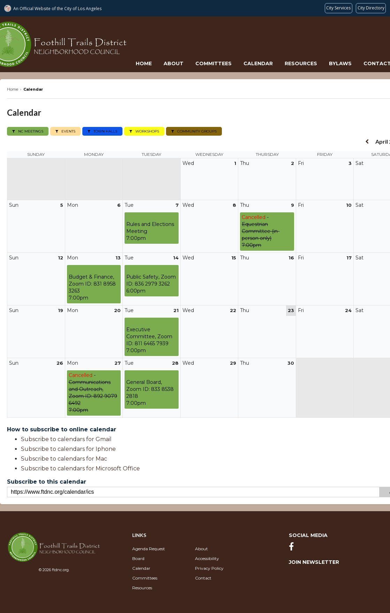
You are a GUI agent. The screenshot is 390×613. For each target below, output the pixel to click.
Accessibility (207, 558)
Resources (301, 63)
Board (138, 558)
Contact (203, 577)
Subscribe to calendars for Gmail (66, 439)
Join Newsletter (314, 562)
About (173, 63)
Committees (213, 63)
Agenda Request (148, 548)
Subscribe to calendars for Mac (64, 458)
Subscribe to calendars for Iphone (68, 448)
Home (144, 63)
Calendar (258, 63)
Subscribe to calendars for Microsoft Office (80, 468)
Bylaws (340, 63)
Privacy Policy (209, 567)
